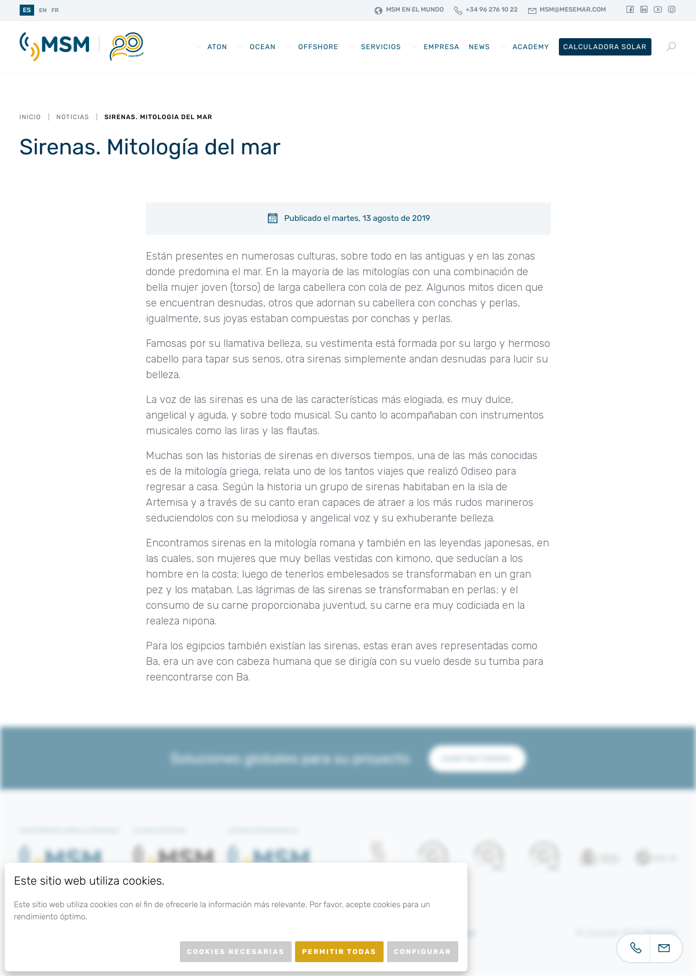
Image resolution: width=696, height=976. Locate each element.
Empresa (441, 47)
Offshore (318, 47)
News (479, 47)
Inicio (30, 117)
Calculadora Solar (605, 47)
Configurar (422, 952)
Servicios (381, 47)
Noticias (72, 117)
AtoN (217, 47)
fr (55, 10)
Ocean (263, 47)
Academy (531, 47)
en (42, 10)
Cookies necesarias (236, 952)
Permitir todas (339, 952)
